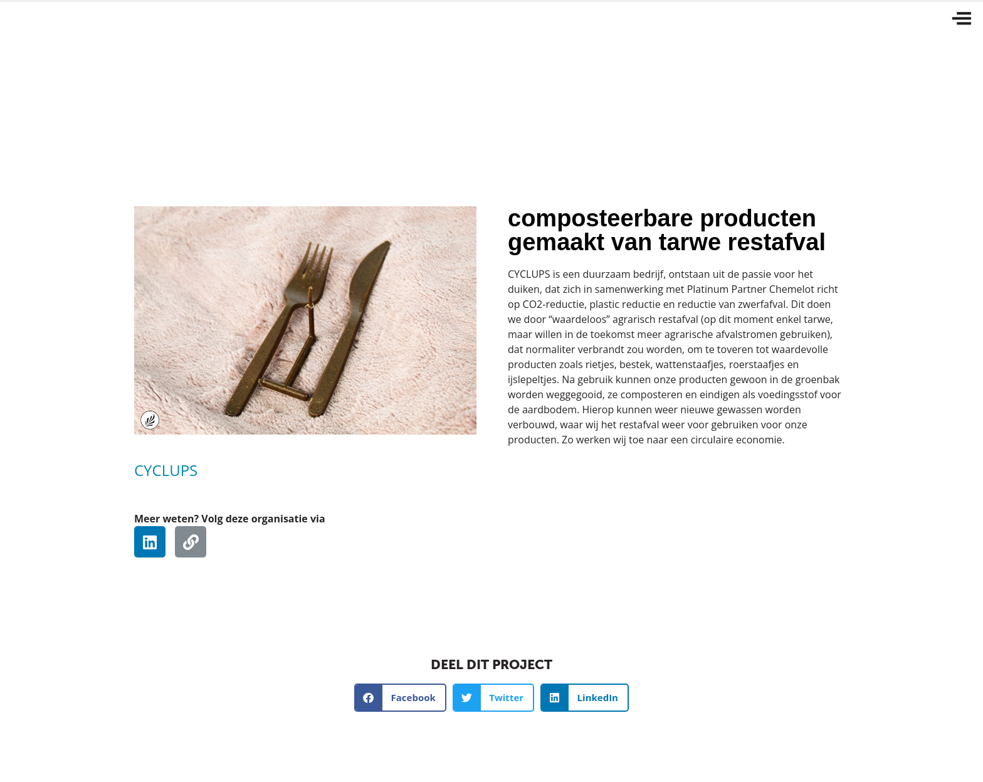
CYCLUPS (165, 470)
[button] (400, 698)
